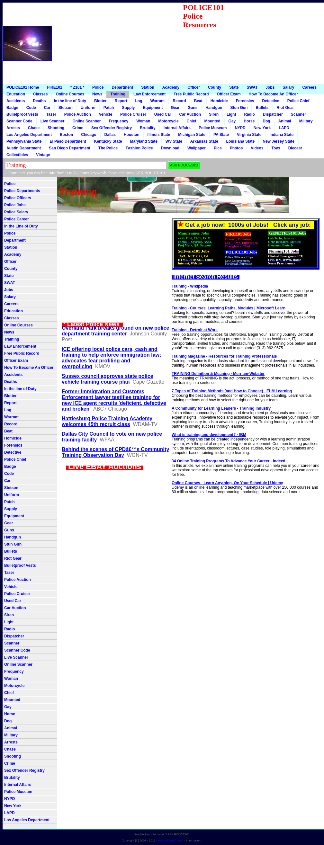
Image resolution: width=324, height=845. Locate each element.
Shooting (56, 128)
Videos (257, 148)
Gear (175, 107)
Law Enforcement (149, 94)
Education (15, 94)
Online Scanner (86, 121)
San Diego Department (69, 148)
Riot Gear (285, 107)
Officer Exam (229, 94)
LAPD (284, 128)
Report (121, 101)
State (234, 87)
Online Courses (70, 94)
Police (98, 87)
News (97, 94)
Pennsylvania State (23, 141)
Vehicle (105, 114)
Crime (77, 128)
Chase (34, 128)
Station (147, 87)
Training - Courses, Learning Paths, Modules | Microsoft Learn (228, 308)
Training (117, 94)
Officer (193, 87)
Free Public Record (191, 94)
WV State (174, 141)
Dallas (110, 134)
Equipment (153, 107)
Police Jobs (15, 205)
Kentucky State (108, 141)
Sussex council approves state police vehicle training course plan (107, 379)
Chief (191, 121)
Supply (128, 107)
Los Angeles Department (29, 134)
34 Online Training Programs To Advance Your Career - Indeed (228, 461)
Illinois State (159, 134)
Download (170, 148)
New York (262, 128)
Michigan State (191, 134)
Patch (109, 107)
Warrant (157, 101)
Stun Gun (239, 107)
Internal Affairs (177, 128)
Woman (143, 121)
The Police (108, 148)
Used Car (162, 114)
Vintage (43, 155)
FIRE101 (54, 87)
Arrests (13, 128)
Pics (218, 148)
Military (306, 121)
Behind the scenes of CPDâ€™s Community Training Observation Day (115, 452)
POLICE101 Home (22, 87)
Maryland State (143, 141)
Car (47, 107)
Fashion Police (139, 148)
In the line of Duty (70, 101)
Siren (214, 114)
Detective (270, 101)
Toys (276, 148)
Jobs (270, 87)
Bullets (262, 107)
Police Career (16, 219)
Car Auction (190, 114)
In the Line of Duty (21, 226)
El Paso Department (68, 141)
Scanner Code (19, 121)
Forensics (245, 101)
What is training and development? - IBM (209, 434)
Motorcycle (168, 121)
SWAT (252, 87)
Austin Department (23, 148)
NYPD (240, 128)
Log (138, 101)
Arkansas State (204, 141)
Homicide (219, 101)
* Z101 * (77, 87)
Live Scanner (52, 121)
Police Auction (77, 114)
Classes (40, 94)
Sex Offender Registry (111, 128)
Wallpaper (196, 148)
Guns (193, 107)
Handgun (213, 107)
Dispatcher (273, 114)
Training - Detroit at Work (195, 330)
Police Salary (16, 212)
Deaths (39, 101)
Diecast (295, 148)
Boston (66, 134)
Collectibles (17, 155)
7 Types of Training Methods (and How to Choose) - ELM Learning (232, 391)
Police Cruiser (133, 114)
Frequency (118, 121)
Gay (232, 121)
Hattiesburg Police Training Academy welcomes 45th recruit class (107, 421)
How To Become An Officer (273, 94)
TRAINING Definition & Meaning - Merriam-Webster (218, 373)
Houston (132, 134)
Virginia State (249, 134)
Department (122, 87)
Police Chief (298, 101)
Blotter (100, 101)
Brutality (148, 128)
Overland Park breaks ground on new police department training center (115, 330)
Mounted (212, 121)
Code (31, 107)
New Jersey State (278, 141)
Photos (236, 148)
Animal (284, 121)
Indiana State (281, 134)
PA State (221, 134)
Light (231, 114)
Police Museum (213, 128)
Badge (12, 107)
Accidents (15, 101)
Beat (198, 101)
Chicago (88, 134)
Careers (309, 87)
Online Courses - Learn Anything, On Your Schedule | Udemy (227, 483)
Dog (266, 121)
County (214, 87)
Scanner (298, 114)
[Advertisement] (276, 43)
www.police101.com (170, 840)
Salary (288, 87)
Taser (51, 114)
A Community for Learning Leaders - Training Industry (221, 408)
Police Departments (22, 191)
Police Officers (17, 198)
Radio (249, 114)
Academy (170, 87)
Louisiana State (240, 141)
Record (179, 101)
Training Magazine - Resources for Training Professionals (224, 356)
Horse (249, 121)
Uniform (88, 107)
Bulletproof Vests (22, 114)
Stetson (66, 107)
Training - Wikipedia (190, 286)
